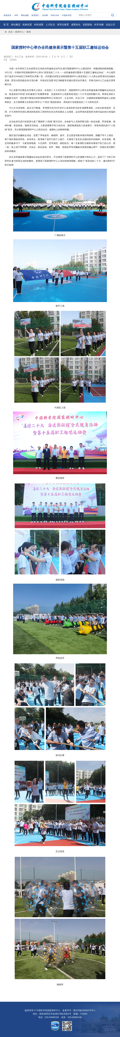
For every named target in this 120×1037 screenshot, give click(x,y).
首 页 (6, 24)
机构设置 (27, 24)
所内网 (45, 15)
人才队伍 (50, 24)
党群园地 (87, 24)
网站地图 (25, 15)
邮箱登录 (7, 15)
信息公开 (110, 24)
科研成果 (38, 24)
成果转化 (75, 24)
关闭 (13, 59)
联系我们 (35, 15)
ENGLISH (55, 15)
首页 (10, 32)
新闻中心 (19, 32)
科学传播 (99, 24)
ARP (16, 15)
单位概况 (15, 24)
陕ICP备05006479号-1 (84, 1010)
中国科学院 (66, 15)
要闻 (28, 32)
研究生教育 (63, 24)
